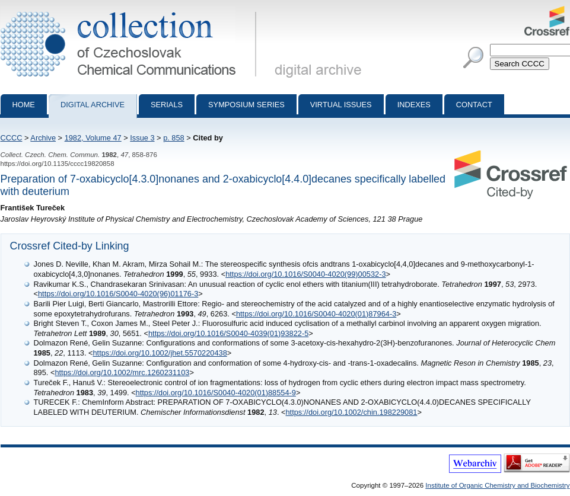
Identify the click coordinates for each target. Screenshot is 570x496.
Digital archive (92, 104)
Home (23, 104)
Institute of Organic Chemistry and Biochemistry (497, 485)
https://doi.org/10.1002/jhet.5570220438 (160, 352)
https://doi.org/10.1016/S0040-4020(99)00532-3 (305, 274)
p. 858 (173, 137)
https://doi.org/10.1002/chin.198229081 (351, 412)
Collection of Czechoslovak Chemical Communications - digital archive (131, 10)
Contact (474, 104)
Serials (167, 104)
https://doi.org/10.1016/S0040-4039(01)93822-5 (228, 333)
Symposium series (246, 104)
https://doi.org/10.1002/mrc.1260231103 (122, 372)
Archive (43, 137)
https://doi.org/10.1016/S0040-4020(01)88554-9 (216, 392)
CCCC (12, 137)
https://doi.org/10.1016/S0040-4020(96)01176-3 (118, 293)
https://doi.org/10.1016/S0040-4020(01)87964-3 (316, 313)
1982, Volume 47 (93, 137)
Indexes (414, 104)
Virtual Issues (341, 104)
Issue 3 (142, 137)
